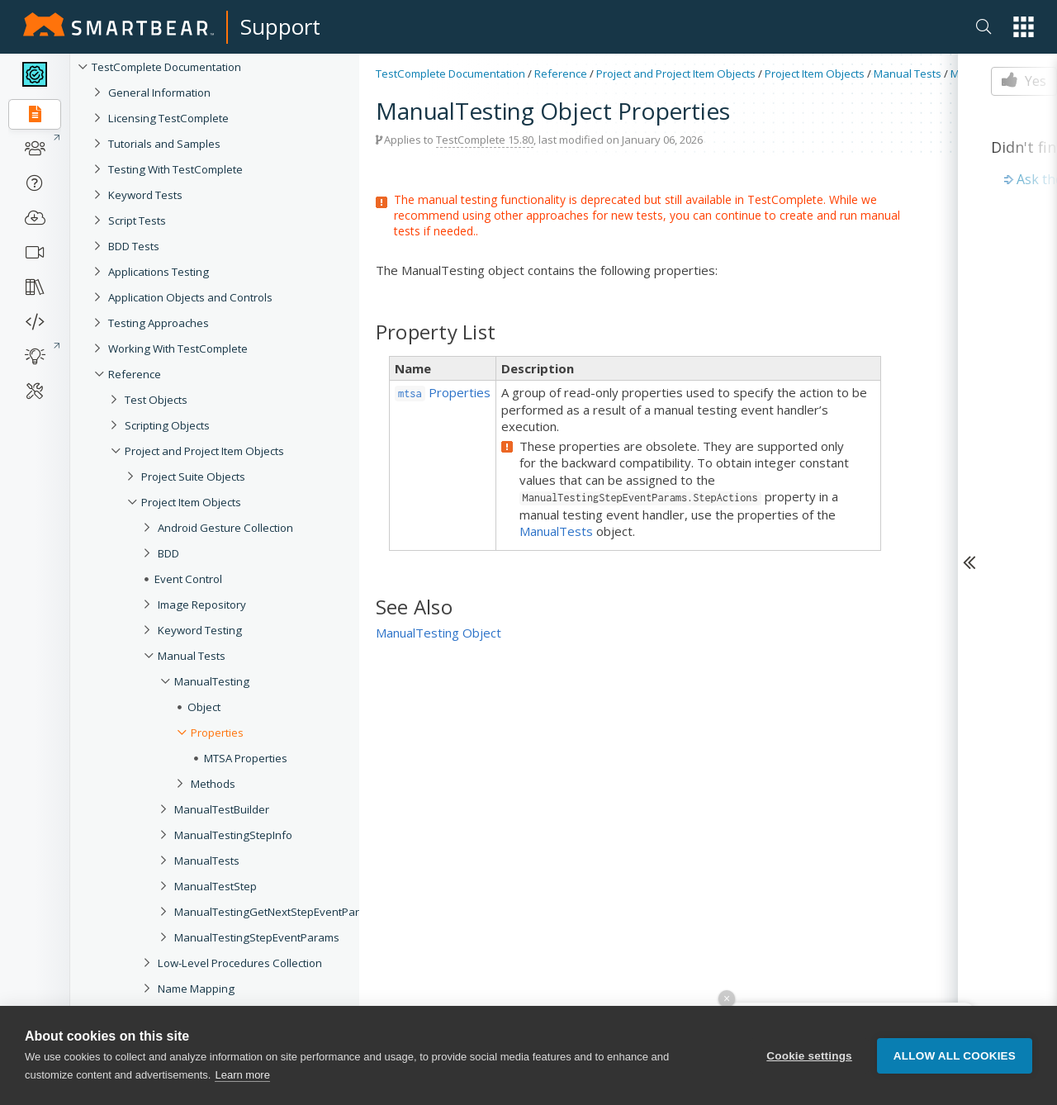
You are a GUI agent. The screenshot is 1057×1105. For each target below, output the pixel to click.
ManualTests (206, 860)
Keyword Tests (145, 194)
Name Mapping (196, 988)
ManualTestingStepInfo (233, 835)
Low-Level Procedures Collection (240, 963)
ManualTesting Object (438, 632)
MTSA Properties (245, 758)
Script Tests (137, 220)
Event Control (188, 578)
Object (203, 707)
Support (280, 26)
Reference (134, 374)
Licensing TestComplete (168, 118)
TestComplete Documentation (166, 66)
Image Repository (202, 604)
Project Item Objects (191, 502)
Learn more (242, 1075)
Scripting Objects (167, 425)
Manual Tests (191, 655)
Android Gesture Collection (225, 527)
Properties (217, 732)
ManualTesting (211, 681)
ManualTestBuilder (221, 809)
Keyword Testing (200, 630)
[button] (1023, 27)
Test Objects (156, 399)
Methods (213, 783)
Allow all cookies (954, 1056)
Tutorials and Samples (164, 143)
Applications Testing (158, 271)
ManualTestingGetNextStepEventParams (277, 911)
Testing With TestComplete (175, 169)
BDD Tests (133, 246)
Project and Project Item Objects (204, 450)
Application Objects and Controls (190, 297)
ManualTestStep (215, 886)
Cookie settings (809, 1056)
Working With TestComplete (178, 348)
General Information (159, 92)
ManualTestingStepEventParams (256, 937)
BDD (168, 553)
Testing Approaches (158, 322)
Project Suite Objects (193, 476)
